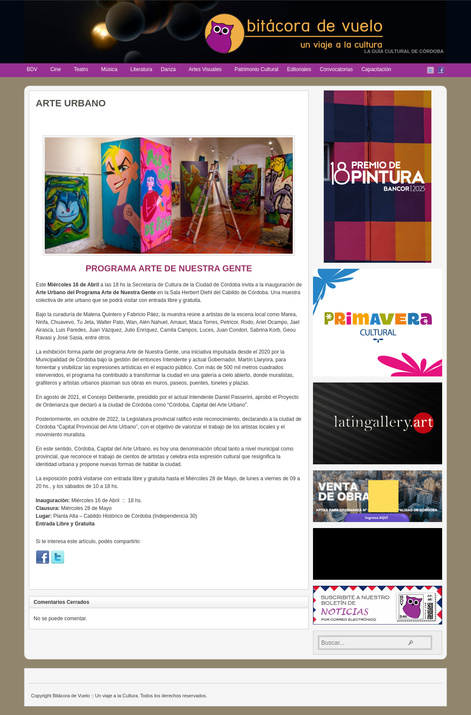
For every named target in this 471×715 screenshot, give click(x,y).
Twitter (430, 70)
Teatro (81, 70)
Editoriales (299, 69)
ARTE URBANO (71, 103)
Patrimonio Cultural (257, 69)
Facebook (440, 70)
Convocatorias (336, 69)
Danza (168, 70)
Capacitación (376, 69)
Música (110, 70)
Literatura (141, 69)
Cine (56, 70)
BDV (32, 70)
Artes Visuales (205, 70)
